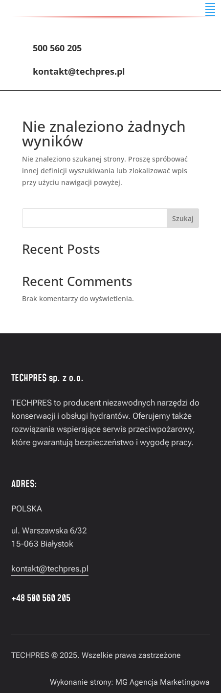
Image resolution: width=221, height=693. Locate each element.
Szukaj (183, 218)
